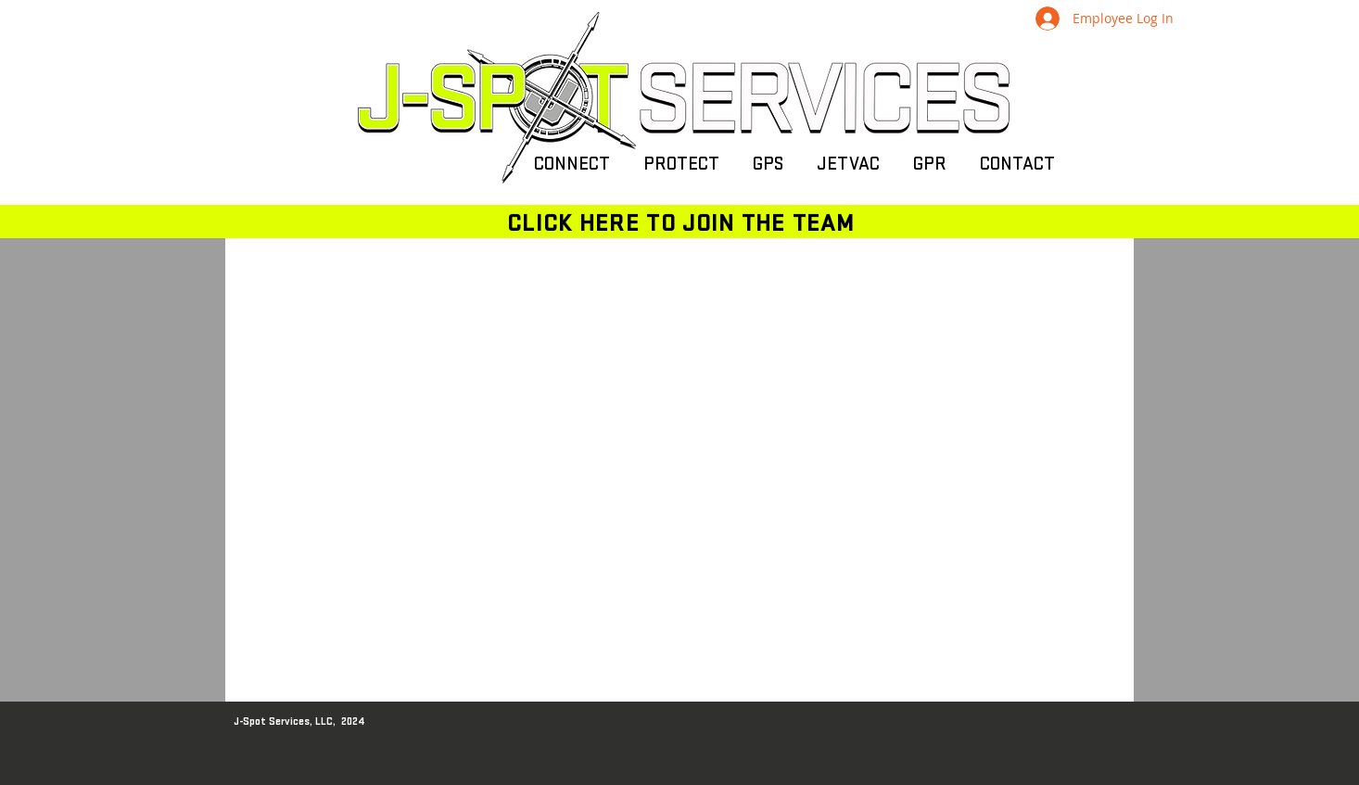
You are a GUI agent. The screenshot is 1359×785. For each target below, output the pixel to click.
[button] (571, 164)
